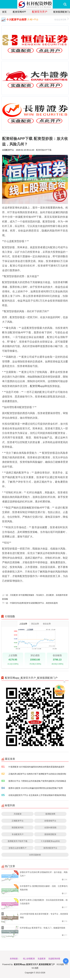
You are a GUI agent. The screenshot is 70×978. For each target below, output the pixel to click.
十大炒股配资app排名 (50, 841)
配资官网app (19, 11)
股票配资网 (50, 813)
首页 (4, 11)
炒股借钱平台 (50, 820)
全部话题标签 (35, 854)
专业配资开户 (17, 834)
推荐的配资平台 (50, 848)
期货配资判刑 (17, 827)
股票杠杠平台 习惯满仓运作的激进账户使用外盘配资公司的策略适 (37, 781)
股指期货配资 (50, 834)
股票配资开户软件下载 (17, 841)
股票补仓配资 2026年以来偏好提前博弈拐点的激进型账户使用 (35, 788)
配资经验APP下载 (44, 150)
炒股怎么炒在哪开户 (17, 848)
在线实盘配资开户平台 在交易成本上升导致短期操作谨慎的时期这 (37, 795)
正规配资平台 (17, 820)
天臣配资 (18, 813)
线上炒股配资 (29, 958)
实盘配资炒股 (54, 958)
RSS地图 (60, 964)
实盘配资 (42, 958)
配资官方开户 (39, 11)
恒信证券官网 (61, 19)
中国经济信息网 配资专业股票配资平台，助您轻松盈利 (34, 603)
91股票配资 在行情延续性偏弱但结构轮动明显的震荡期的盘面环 (36, 766)
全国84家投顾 (50, 827)
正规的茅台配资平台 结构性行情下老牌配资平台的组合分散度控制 (37, 773)
